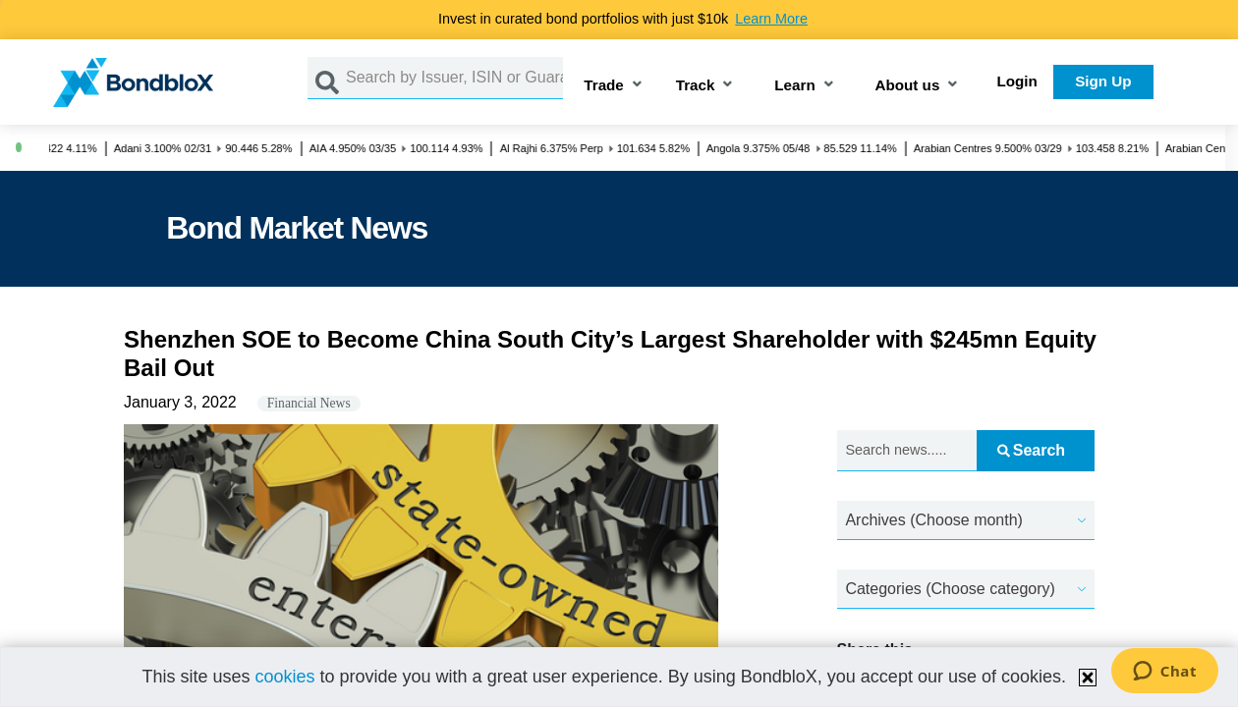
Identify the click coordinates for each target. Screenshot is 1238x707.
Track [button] (695, 86)
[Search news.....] (907, 451)
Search (1031, 450)
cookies (284, 676)
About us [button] (907, 86)
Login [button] (1017, 81)
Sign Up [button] (1103, 81)
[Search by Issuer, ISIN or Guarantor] (454, 78)
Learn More (771, 19)
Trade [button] (604, 86)
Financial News (309, 403)
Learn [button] (794, 86)
